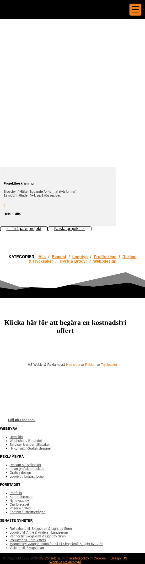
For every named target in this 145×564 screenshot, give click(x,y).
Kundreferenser (21, 497)
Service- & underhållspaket (29, 444)
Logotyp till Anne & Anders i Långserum (39, 532)
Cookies (100, 558)
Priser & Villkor (21, 508)
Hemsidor (73, 365)
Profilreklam (105, 256)
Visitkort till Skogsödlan (27, 548)
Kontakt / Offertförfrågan (27, 512)
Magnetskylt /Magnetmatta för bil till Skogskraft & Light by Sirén (56, 544)
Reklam (90, 365)
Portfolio (16, 493)
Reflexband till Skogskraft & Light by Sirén (41, 528)
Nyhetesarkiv (19, 500)
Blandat (59, 256)
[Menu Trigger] (135, 10)
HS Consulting (49, 558)
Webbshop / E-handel (26, 441)
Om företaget (19, 504)
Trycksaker (109, 365)
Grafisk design (20, 472)
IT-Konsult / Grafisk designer (31, 448)
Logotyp (80, 256)
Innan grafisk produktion (27, 469)
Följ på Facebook (21, 420)
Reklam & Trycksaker (25, 465)
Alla (42, 256)
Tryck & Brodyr (73, 261)
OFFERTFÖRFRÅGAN (21, 346)
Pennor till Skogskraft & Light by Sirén (38, 536)
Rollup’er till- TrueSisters (28, 540)
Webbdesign (104, 261)
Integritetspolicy (77, 558)
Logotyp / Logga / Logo (27, 476)
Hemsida (16, 437)
